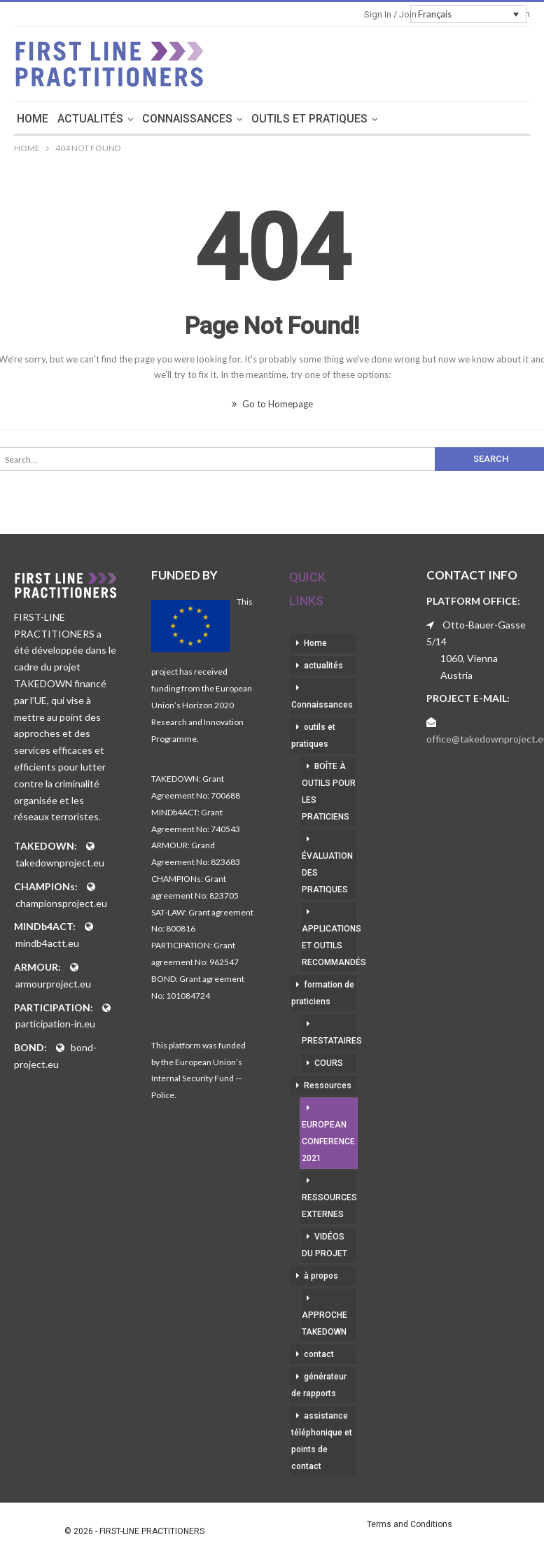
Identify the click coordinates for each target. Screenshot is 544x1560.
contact (319, 1354)
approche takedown (324, 1323)
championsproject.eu (61, 903)
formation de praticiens (322, 993)
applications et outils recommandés (330, 945)
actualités (139, 118)
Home (81, 118)
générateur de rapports (319, 1385)
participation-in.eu (55, 1024)
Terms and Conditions (409, 1524)
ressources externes (329, 1206)
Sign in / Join (390, 14)
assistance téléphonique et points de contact (321, 1441)
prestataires (330, 1041)
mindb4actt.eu (47, 943)
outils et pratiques (358, 118)
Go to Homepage (272, 403)
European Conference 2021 (328, 1141)
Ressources (327, 1085)
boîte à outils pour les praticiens (329, 791)
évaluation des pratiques (327, 872)
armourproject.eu (53, 984)
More (450, 118)
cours (328, 1063)
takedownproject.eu (59, 863)
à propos (321, 1276)
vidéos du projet (324, 1245)
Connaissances (235, 118)
